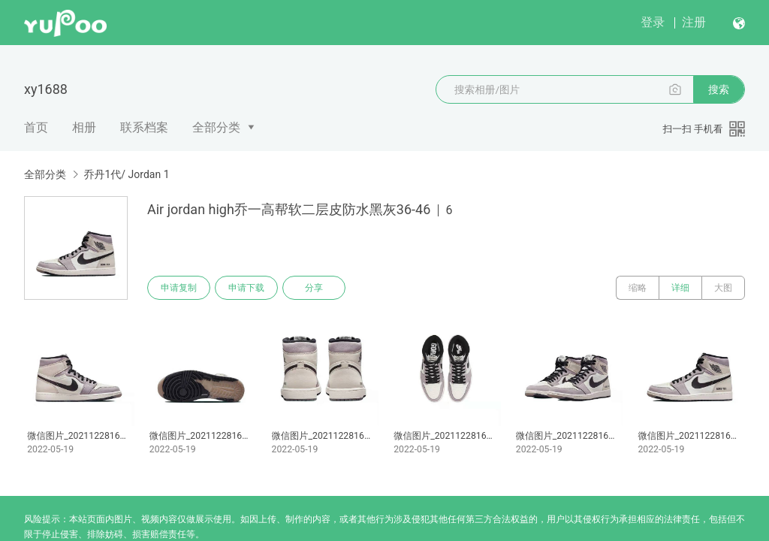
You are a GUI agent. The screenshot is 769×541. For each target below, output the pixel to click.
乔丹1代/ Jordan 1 (126, 174)
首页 (36, 127)
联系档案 (144, 127)
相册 (84, 127)
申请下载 (246, 288)
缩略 (638, 288)
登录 (653, 22)
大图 (723, 288)
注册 (694, 22)
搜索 (718, 89)
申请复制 (179, 288)
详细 (680, 288)
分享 (314, 288)
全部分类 (216, 127)
